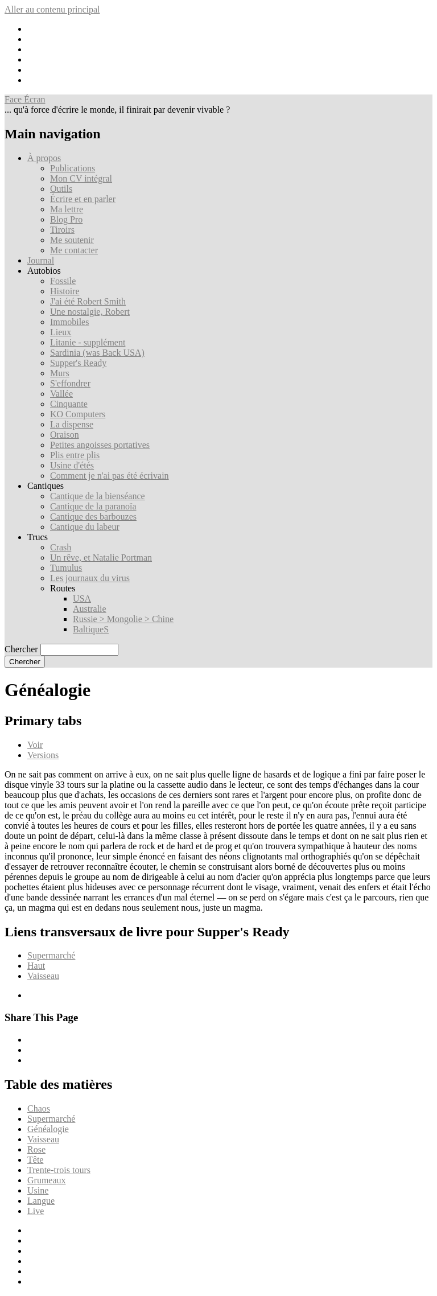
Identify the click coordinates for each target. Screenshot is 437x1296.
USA (82, 598)
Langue (41, 1201)
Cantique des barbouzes (93, 516)
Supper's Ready (78, 363)
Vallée (61, 393)
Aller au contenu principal (52, 9)
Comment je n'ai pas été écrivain (109, 475)
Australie (89, 609)
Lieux (60, 332)
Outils (61, 189)
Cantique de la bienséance (97, 496)
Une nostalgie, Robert (90, 311)
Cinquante (69, 404)
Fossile (63, 281)
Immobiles (69, 322)
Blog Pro (66, 219)
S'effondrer (70, 383)
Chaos (38, 1108)
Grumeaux (46, 1180)
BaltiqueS (91, 629)
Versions (43, 755)
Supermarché (51, 955)
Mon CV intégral (81, 178)
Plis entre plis (75, 455)
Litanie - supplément (87, 342)
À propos (44, 158)
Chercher (21, 649)
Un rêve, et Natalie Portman (101, 557)
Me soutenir (72, 240)
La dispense (71, 424)
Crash (60, 547)
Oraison (64, 434)
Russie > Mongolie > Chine (123, 619)
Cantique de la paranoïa (93, 506)
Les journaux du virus (90, 578)
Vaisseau (43, 976)
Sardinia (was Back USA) (97, 352)
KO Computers (77, 414)
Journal (40, 260)
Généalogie (48, 1129)
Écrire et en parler (83, 199)
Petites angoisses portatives (100, 445)
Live (35, 1211)
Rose (36, 1149)
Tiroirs (62, 229)
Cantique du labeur (84, 527)
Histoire (65, 291)
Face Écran (25, 99)
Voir (35, 745)
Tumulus (66, 568)
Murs (59, 373)
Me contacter (74, 250)
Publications (72, 168)
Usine (37, 1190)
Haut (36, 965)
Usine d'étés (72, 465)
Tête (35, 1160)
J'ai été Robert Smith (88, 301)
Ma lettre (66, 209)
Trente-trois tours (58, 1170)
